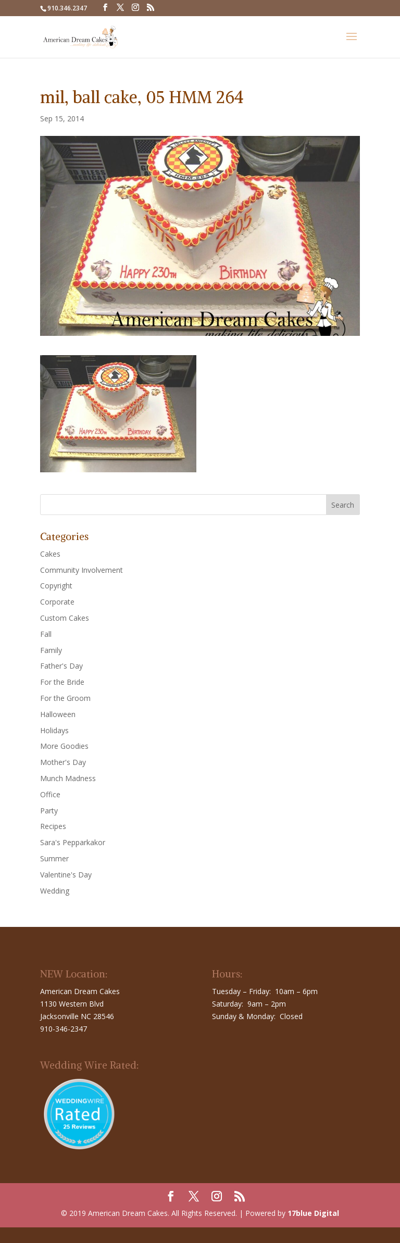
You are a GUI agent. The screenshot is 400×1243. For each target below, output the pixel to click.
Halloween (58, 714)
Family (51, 650)
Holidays (54, 730)
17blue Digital (313, 1213)
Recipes (53, 826)
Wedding (54, 891)
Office (50, 794)
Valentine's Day (66, 875)
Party (49, 810)
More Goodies (64, 746)
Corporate (57, 602)
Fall (46, 634)
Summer (54, 858)
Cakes (50, 554)
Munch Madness (68, 778)
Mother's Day (63, 762)
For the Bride (62, 682)
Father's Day (61, 666)
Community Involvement (81, 570)
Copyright (56, 586)
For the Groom (65, 698)
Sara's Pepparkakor (72, 842)
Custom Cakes (64, 618)
